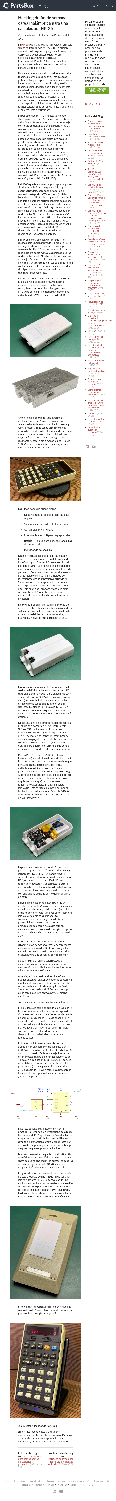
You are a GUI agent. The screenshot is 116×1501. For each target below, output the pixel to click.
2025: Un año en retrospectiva (95, 143)
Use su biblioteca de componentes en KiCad (95, 153)
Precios (50, 1481)
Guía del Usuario (76, 1481)
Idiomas (61, 1481)
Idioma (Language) (102, 5)
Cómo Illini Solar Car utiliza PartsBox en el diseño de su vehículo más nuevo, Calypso (97, 200)
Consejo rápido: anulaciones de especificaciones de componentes (97, 125)
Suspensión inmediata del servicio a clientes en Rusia (60, 1461)
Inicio (8, 1481)
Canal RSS (92, 104)
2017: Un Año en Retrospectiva (96, 361)
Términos (49, 1484)
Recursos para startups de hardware (94, 381)
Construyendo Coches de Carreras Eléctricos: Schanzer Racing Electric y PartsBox (97, 215)
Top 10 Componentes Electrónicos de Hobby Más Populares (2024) (95, 174)
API (89, 1481)
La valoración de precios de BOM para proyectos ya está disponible (96, 404)
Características (37, 1481)
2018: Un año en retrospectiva (95, 338)
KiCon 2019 (93, 331)
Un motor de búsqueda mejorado (94, 429)
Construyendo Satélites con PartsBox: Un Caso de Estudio (96, 230)
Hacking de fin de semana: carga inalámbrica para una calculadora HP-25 (96, 270)
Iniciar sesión (20, 1481)
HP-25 (25, 44)
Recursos (98, 1481)
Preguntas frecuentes (32, 1484)
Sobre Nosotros (78, 1484)
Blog (43, 5)
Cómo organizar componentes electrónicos (95, 392)
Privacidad (62, 1484)
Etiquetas (92, 413)
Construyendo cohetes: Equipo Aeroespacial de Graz (95, 188)
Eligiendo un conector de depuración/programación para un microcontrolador (100, 320)
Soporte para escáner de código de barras (96, 371)
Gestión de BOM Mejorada (95, 162)
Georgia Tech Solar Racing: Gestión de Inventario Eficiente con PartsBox (97, 243)
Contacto (93, 1484)
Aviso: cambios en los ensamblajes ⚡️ (96, 294)
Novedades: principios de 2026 (96, 135)
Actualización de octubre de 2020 (95, 303)
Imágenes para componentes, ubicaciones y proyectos (29, 1460)
